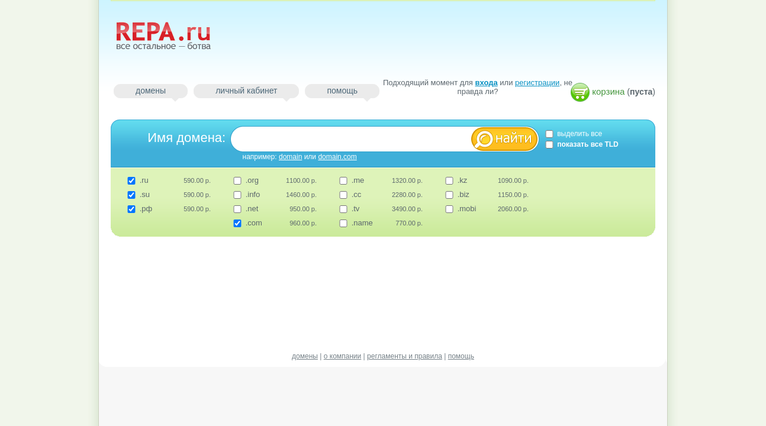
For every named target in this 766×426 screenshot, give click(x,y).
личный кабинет (246, 90)
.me (358, 180)
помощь (342, 90)
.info (253, 194)
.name (362, 222)
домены (151, 90)
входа (486, 82)
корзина (608, 91)
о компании (343, 356)
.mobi (467, 208)
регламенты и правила (404, 356)
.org (252, 180)
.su (145, 194)
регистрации (537, 82)
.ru (144, 180)
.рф (146, 208)
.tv (356, 208)
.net (252, 208)
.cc (357, 194)
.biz (463, 194)
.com (254, 222)
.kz (463, 180)
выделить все (572, 134)
